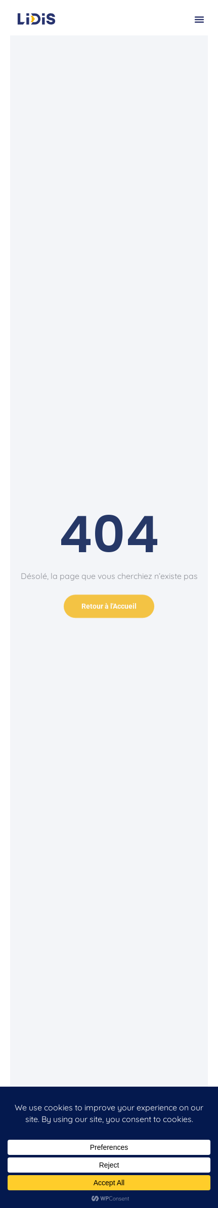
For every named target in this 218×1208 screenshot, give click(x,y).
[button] (199, 19)
